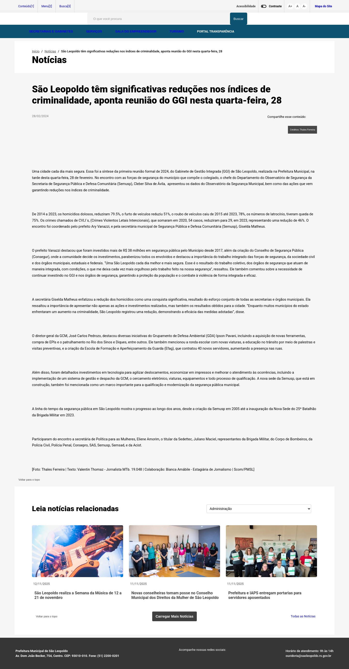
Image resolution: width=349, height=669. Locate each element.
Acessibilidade (246, 6)
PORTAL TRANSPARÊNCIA (215, 31)
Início (36, 51)
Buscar (239, 19)
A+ (290, 6)
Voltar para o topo (28, 479)
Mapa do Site (323, 6)
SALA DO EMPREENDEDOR (136, 31)
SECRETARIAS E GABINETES (51, 31)
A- (304, 6)
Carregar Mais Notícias (174, 616)
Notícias (50, 51)
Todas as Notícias (304, 616)
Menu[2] (46, 6)
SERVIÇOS (94, 31)
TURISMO (177, 31)
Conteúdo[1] (26, 6)
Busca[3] (65, 6)
